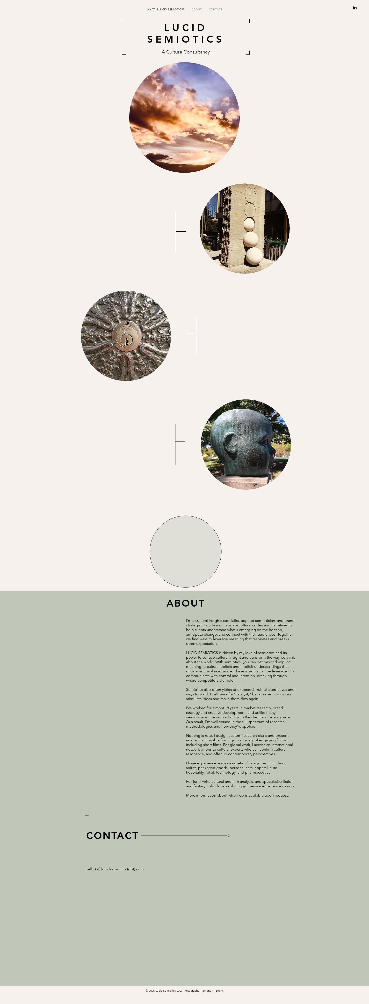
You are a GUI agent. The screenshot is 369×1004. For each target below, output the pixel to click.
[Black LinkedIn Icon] (354, 7)
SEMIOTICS (185, 39)
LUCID (185, 27)
